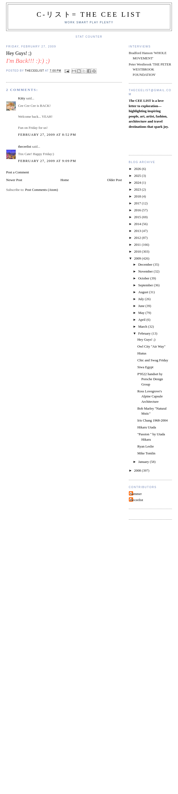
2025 (138, 176)
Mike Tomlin (146, 453)
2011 (138, 245)
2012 (138, 238)
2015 (138, 217)
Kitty (21, 98)
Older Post (114, 180)
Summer (136, 494)
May (141, 313)
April (142, 320)
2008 (138, 470)
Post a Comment (17, 172)
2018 (138, 196)
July (141, 299)
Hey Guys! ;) (146, 339)
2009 (138, 258)
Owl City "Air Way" (151, 346)
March (143, 326)
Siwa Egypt (145, 367)
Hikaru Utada (146, 427)
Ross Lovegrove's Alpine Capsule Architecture (150, 396)
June (141, 306)
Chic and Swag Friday (152, 360)
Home (64, 180)
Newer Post (14, 180)
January (144, 462)
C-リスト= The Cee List (89, 14)
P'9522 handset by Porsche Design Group (150, 379)
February (144, 333)
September (146, 285)
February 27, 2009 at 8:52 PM (47, 135)
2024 (138, 183)
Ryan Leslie (145, 446)
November (146, 271)
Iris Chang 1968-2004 (152, 420)
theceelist (24, 146)
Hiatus (141, 353)
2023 (138, 189)
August (143, 292)
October (144, 278)
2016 (138, 210)
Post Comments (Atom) (41, 190)
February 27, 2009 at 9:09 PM (47, 161)
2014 (138, 224)
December (145, 264)
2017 (138, 203)
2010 (138, 251)
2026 (138, 169)
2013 (138, 231)
